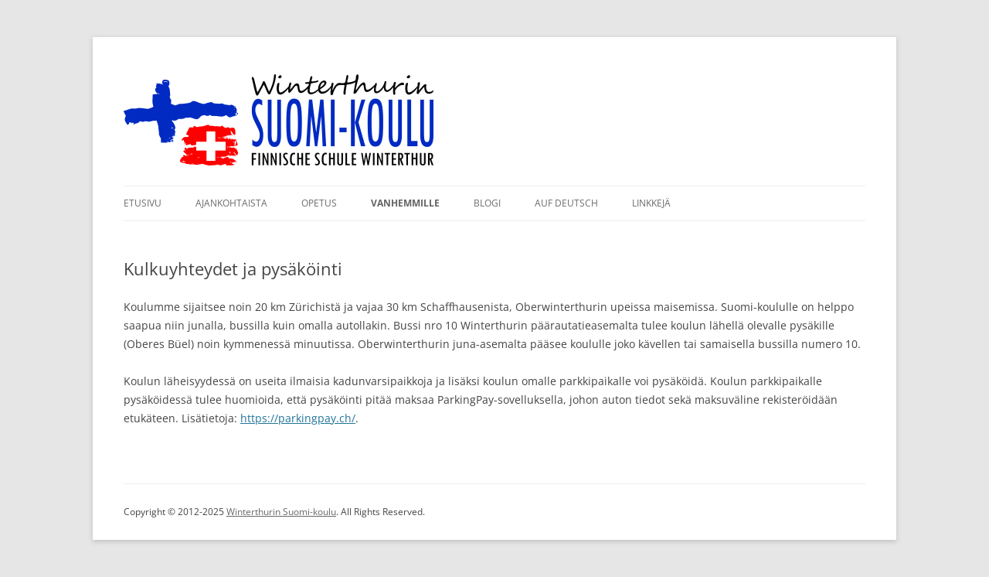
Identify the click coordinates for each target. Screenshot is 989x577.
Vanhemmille (405, 203)
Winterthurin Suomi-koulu (281, 511)
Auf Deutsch (566, 203)
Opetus (319, 203)
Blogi (487, 203)
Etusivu (142, 203)
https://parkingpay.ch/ (297, 418)
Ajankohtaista (231, 203)
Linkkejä (651, 203)
